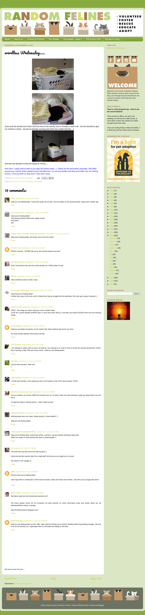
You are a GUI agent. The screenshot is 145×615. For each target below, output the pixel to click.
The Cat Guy (16, 345)
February (112, 270)
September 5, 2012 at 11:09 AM (36, 213)
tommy (23, 181)
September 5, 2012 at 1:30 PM (42, 307)
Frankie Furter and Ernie (20, 307)
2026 (112, 191)
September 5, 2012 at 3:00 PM (33, 378)
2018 (112, 216)
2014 (112, 229)
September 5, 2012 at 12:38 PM (28, 276)
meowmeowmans (18, 413)
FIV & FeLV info (93, 39)
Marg (13, 198)
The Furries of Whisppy (20, 290)
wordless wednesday (34, 181)
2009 (112, 284)
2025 (112, 194)
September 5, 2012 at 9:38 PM (27, 472)
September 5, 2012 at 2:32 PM (32, 345)
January (112, 274)
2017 (112, 219)
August (112, 251)
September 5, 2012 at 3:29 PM (44, 392)
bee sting (13, 181)
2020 (112, 210)
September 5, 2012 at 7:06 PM (25, 448)
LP (12, 448)
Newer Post (10, 578)
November (113, 242)
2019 (112, 213)
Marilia (13, 276)
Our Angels (54, 39)
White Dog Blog (17, 521)
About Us (18, 39)
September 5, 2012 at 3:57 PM (36, 413)
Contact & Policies (35, 39)
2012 (112, 236)
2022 (112, 203)
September (113, 248)
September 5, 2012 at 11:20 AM (57, 234)
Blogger (101, 605)
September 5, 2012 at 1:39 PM (33, 326)
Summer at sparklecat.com (21, 392)
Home (7, 39)
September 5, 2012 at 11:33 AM (36, 262)
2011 (112, 278)
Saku (13, 472)
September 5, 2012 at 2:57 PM (30, 361)
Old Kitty (14, 361)
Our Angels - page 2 (72, 39)
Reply (13, 205)
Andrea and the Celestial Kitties (23, 432)
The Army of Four (18, 213)
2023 (112, 200)
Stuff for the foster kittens (116, 48)
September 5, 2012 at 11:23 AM (33, 248)
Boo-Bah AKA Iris (18, 262)
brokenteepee (16, 326)
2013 (112, 232)
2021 (112, 207)
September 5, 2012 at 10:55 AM (27, 198)
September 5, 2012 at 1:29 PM (41, 290)
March (111, 267)
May (111, 261)
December (113, 238)
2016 (112, 223)
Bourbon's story (112, 39)
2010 (112, 281)
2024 (112, 197)
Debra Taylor (16, 493)
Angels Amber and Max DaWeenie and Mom (28, 234)
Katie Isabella (16, 378)
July (110, 254)
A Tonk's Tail (16, 248)
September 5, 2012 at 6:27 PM (47, 432)
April (111, 264)
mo (19, 181)
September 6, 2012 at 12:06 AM (35, 521)
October (112, 245)
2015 (112, 226)
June (111, 257)
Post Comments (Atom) (23, 584)
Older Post (95, 578)
